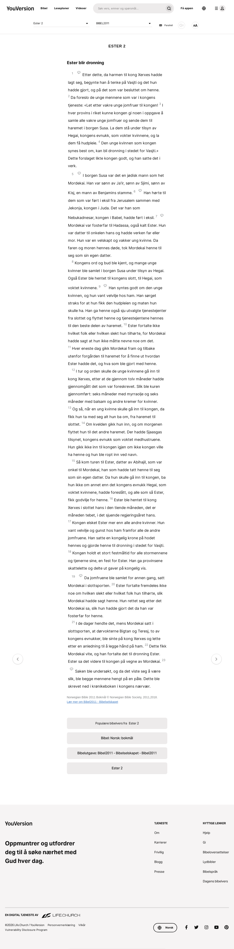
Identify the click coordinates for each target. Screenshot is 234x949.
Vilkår (82, 925)
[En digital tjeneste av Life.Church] (117, 913)
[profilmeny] (219, 8)
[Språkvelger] (204, 8)
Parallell (166, 25)
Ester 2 (61, 23)
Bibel (44, 8)
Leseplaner (61, 8)
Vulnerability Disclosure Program (26, 929)
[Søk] (128, 8)
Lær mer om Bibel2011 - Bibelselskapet (92, 701)
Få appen (187, 8)
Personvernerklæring (61, 925)
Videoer (81, 8)
